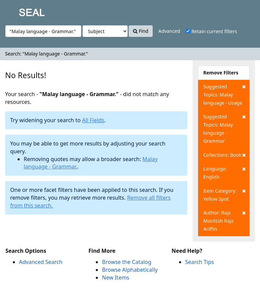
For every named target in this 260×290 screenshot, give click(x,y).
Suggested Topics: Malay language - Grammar (224, 128)
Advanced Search (40, 262)
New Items (115, 277)
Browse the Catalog (126, 262)
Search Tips (199, 262)
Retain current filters (211, 31)
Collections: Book (224, 155)
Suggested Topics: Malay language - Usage (224, 94)
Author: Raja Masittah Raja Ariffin (224, 220)
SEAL (18, 10)
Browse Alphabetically (129, 269)
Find (140, 31)
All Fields (93, 120)
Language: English (224, 172)
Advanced (169, 31)
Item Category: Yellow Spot (224, 194)
